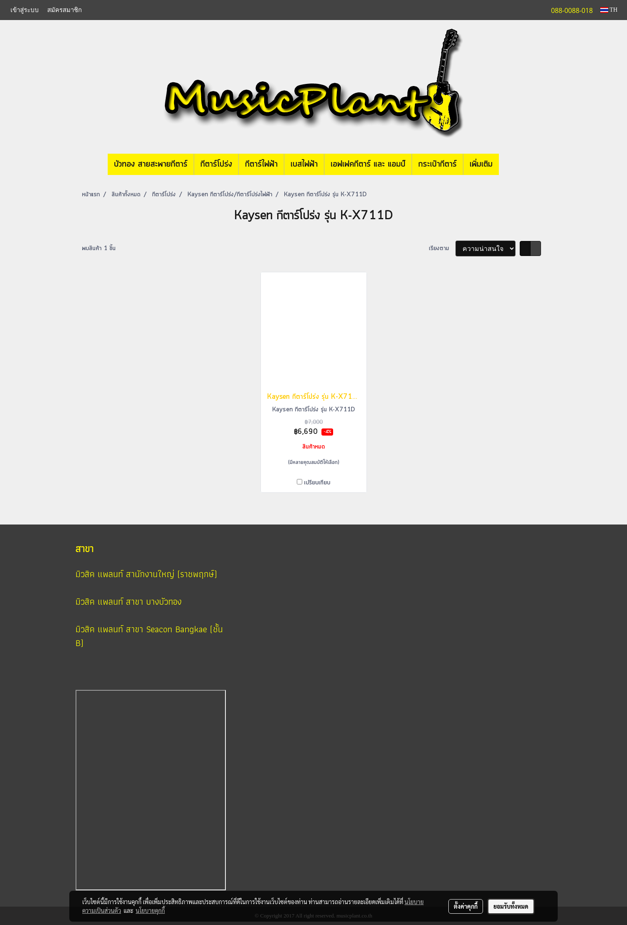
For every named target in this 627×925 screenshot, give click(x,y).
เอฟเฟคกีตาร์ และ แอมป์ (368, 164)
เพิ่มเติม (481, 164)
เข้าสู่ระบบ (24, 9)
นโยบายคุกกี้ (150, 910)
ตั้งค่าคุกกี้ (466, 906)
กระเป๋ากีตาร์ (437, 164)
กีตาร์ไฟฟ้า (261, 164)
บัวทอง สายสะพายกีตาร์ (150, 164)
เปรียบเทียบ (317, 482)
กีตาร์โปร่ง (216, 164)
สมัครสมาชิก (64, 9)
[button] (511, 164)
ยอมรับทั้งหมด (510, 906)
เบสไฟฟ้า (304, 164)
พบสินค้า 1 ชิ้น (99, 248)
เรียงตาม (442, 248)
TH (608, 10)
